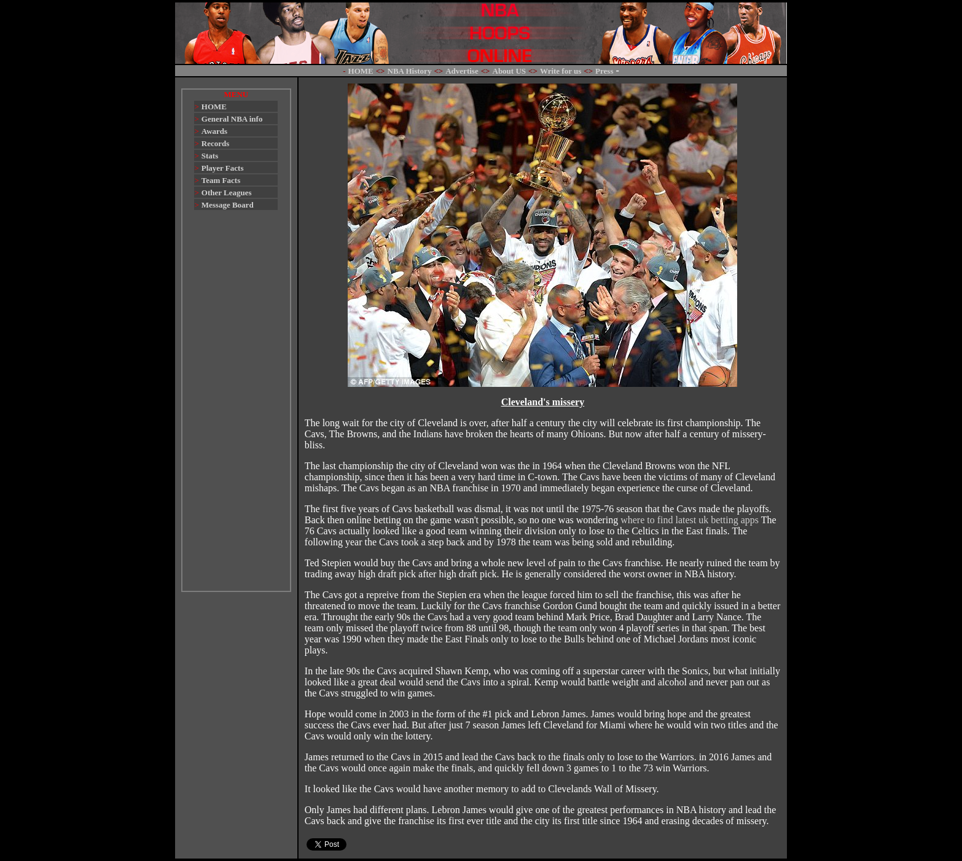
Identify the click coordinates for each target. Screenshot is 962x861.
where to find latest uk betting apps (689, 520)
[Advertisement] (236, 406)
